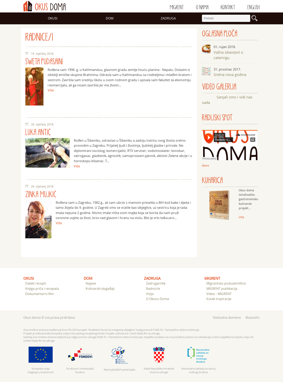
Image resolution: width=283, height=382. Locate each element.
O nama (202, 7)
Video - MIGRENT (219, 294)
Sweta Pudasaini (44, 61)
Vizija (150, 294)
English (253, 7)
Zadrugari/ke (156, 283)
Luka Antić (38, 132)
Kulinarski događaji (100, 288)
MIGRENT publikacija (221, 288)
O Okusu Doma (157, 299)
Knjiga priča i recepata (42, 288)
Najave (91, 283)
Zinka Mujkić (41, 194)
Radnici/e (153, 288)
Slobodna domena (227, 317)
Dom (109, 18)
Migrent (177, 7)
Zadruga (168, 18)
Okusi (52, 18)
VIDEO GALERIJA (219, 86)
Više (51, 90)
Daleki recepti (35, 283)
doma (44, 6)
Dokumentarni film (39, 294)
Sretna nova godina (230, 74)
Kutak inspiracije (218, 299)
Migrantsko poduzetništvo (226, 283)
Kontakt (228, 7)
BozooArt (253, 317)
